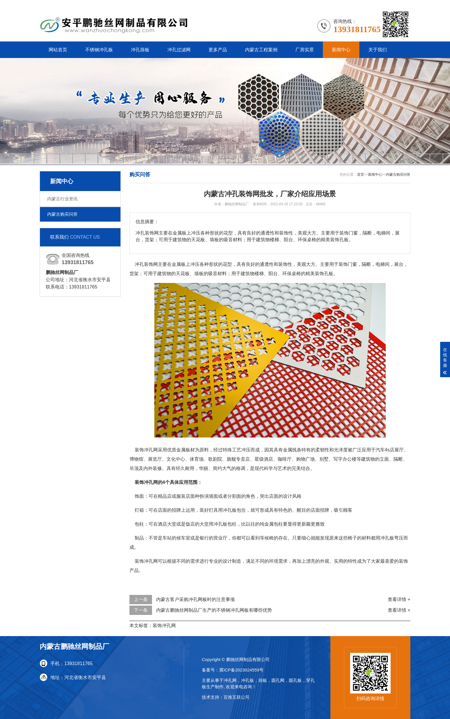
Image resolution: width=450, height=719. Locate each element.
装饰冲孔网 (164, 625)
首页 (360, 175)
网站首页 (58, 49)
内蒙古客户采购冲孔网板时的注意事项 (195, 599)
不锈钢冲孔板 (99, 49)
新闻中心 (341, 49)
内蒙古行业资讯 (62, 198)
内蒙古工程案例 (261, 49)
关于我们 (377, 49)
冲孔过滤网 (179, 49)
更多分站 (401, 4)
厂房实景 (304, 49)
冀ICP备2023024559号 (241, 669)
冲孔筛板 (140, 49)
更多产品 (217, 49)
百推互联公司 (237, 697)
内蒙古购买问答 (62, 214)
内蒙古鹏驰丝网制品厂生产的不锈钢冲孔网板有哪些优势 (214, 610)
